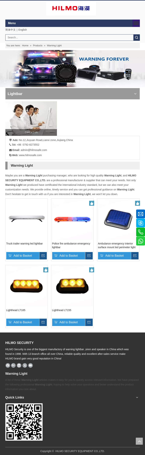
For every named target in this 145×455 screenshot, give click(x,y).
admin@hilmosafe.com (34, 150)
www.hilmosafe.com (30, 155)
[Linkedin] (19, 365)
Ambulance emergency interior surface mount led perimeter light (117, 245)
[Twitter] (24, 365)
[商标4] (71, 8)
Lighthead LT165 (15, 310)
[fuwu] (31, 118)
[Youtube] (30, 365)
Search (136, 38)
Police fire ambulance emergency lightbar (71, 245)
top (139, 441)
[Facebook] (8, 365)
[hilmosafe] (24, 422)
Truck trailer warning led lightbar (24, 243)
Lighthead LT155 (61, 310)
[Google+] (13, 365)
